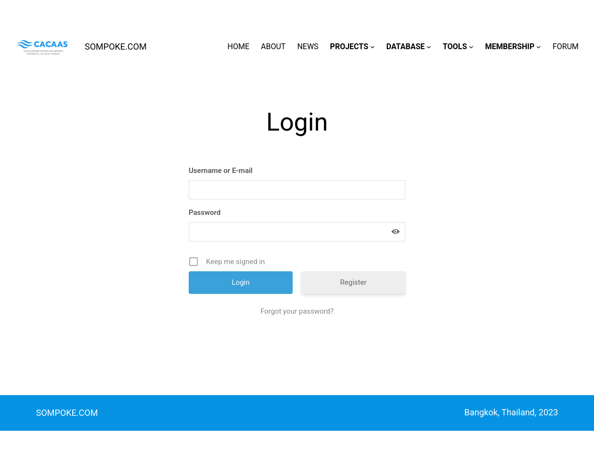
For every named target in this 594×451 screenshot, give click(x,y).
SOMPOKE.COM (116, 46)
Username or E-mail (221, 170)
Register (353, 282)
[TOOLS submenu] (471, 46)
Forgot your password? (297, 311)
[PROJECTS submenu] (372, 46)
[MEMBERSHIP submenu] (538, 46)
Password (204, 212)
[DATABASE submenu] (428, 46)
